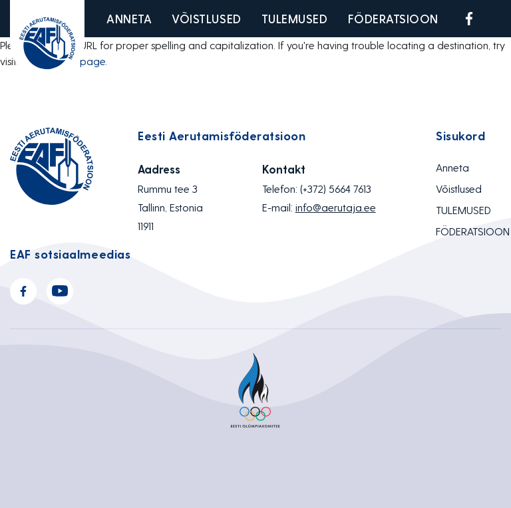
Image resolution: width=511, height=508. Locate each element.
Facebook (469, 18)
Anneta (129, 18)
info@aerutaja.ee (335, 207)
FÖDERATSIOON (393, 18)
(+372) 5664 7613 (335, 188)
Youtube (500, 18)
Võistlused (206, 18)
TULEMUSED (294, 18)
